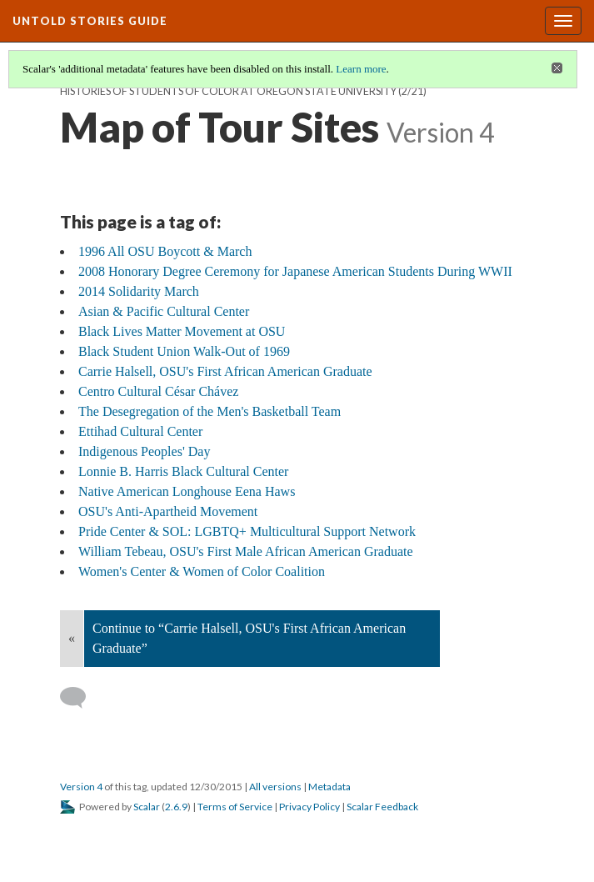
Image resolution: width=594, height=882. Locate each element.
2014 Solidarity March (138, 291)
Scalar (146, 806)
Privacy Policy (309, 806)
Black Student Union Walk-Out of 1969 (184, 351)
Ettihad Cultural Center (140, 431)
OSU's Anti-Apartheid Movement (167, 511)
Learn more (361, 69)
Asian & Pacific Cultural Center (163, 311)
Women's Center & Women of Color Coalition (201, 571)
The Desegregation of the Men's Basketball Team (209, 411)
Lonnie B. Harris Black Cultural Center (183, 471)
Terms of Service (234, 806)
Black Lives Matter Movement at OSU (181, 331)
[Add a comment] (80, 698)
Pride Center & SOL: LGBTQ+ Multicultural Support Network (247, 531)
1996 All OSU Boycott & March (165, 251)
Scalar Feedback (382, 806)
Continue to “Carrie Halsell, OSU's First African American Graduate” (249, 638)
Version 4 (81, 786)
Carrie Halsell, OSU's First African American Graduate (225, 371)
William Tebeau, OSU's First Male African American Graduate (245, 551)
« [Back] (71, 638)
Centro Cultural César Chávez (158, 391)
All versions (275, 786)
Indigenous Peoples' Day (144, 451)
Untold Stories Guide (89, 21)
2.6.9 (176, 806)
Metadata (329, 786)
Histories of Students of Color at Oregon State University (228, 91)
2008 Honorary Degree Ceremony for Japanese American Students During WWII (295, 271)
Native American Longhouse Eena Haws (186, 491)
